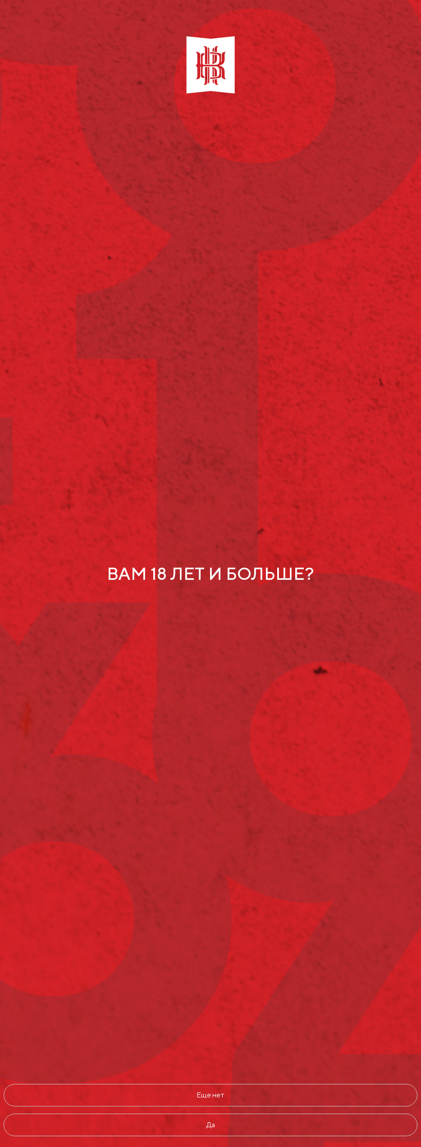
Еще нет (210, 1095)
